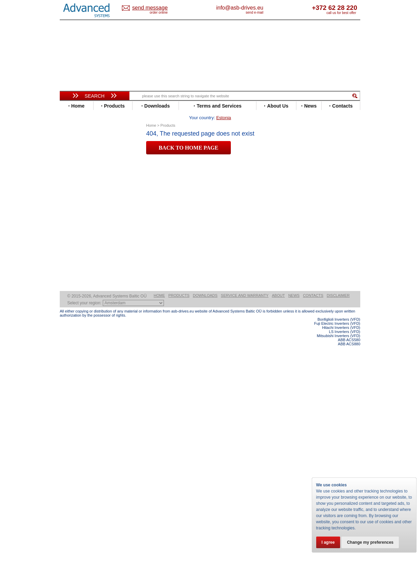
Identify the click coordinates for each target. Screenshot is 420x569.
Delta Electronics (84, 178)
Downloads (205, 518)
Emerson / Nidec (83, 189)
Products (179, 518)
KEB (70, 240)
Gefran (73, 214)
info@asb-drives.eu (268, 8)
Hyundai (74, 224)
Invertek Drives (82, 230)
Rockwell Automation (88, 276)
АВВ (70, 335)
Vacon (72, 306)
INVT (71, 235)
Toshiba (74, 301)
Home (159, 518)
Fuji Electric (78, 209)
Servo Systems (79, 374)
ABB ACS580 (349, 563)
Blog (68, 433)
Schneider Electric (85, 286)
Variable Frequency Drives (90, 142)
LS (69, 250)
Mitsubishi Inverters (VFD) (338, 559)
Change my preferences (370, 542)
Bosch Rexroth (81, 168)
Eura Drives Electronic (89, 199)
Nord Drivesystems (86, 260)
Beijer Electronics (84, 158)
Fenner (73, 204)
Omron (73, 265)
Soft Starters (76, 330)
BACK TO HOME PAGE (189, 137)
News (293, 518)
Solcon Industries (84, 366)
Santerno (75, 281)
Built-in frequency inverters (86, 500)
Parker (73, 271)
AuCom (74, 340)
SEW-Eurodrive (82, 291)
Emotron (75, 194)
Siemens (75, 296)
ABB (70, 148)
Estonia (155, 8)
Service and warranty (244, 518)
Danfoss (74, 173)
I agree (328, 542)
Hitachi (73, 219)
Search (94, 96)
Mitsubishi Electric (85, 255)
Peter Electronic (83, 356)
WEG (71, 312)
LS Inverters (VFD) (344, 555)
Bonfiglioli (77, 163)
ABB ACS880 (349, 567)
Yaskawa (75, 322)
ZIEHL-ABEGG (81, 317)
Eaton (72, 183)
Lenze (72, 245)
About (278, 518)
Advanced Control (85, 153)
